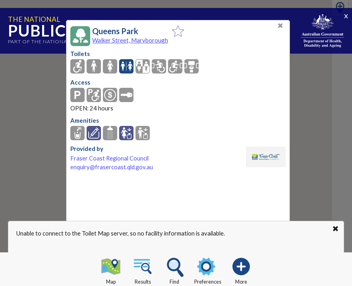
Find (174, 270)
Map (111, 270)
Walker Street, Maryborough (130, 40)
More (241, 270)
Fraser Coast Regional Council (109, 158)
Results (143, 270)
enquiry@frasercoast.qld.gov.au (111, 167)
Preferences (207, 270)
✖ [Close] (280, 25)
